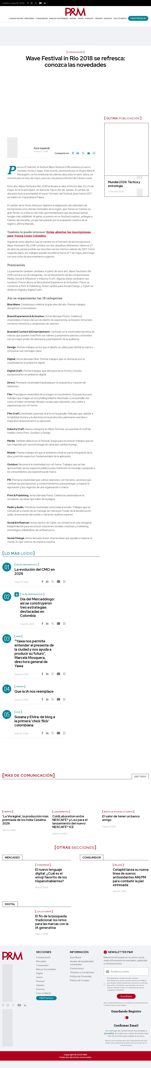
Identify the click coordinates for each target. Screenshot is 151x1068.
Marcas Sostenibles (58, 18)
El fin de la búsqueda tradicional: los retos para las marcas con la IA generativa (51, 922)
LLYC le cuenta (44, 911)
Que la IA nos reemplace (34, 691)
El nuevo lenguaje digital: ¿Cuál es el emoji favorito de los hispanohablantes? (51, 875)
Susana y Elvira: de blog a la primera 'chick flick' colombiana (34, 721)
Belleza (118, 865)
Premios (8, 812)
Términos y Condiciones (82, 972)
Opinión (98, 18)
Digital (73, 18)
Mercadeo (29, 18)
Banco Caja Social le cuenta (118, 812)
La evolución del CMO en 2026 (34, 571)
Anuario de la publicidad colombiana (81, 963)
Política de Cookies (80, 980)
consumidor (43, 865)
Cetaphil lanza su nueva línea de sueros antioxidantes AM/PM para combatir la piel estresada (130, 877)
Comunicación (16, 18)
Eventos (108, 18)
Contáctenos (77, 968)
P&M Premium (138, 18)
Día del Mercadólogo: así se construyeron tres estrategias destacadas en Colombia (37, 607)
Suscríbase (75, 957)
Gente (81, 18)
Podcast (89, 18)
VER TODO (140, 776)
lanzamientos (61, 812)
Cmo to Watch (120, 18)
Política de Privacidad (80, 976)
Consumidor (42, 18)
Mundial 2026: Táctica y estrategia (124, 184)
